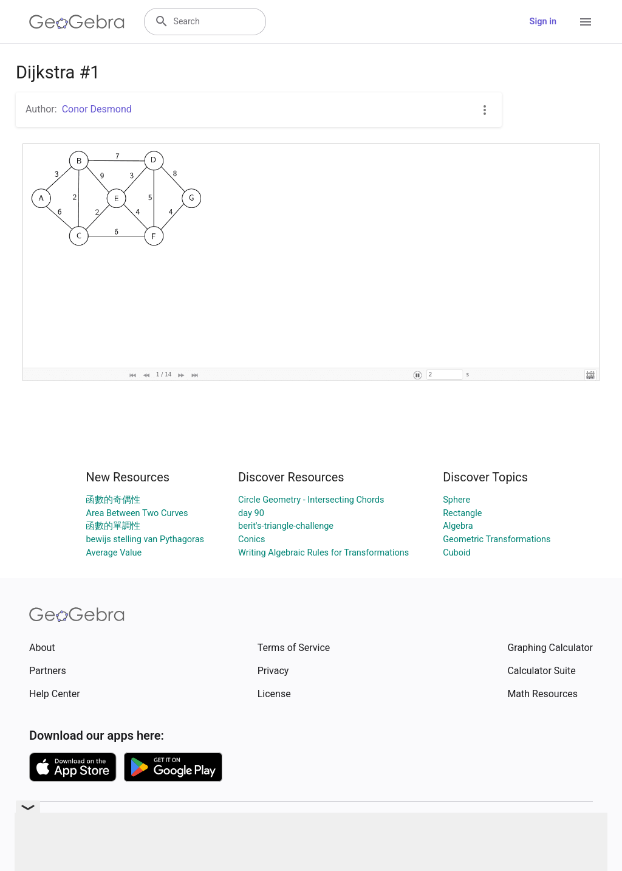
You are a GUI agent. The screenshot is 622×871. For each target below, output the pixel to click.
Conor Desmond (97, 109)
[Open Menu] (585, 22)
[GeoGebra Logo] (77, 22)
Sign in (543, 21)
